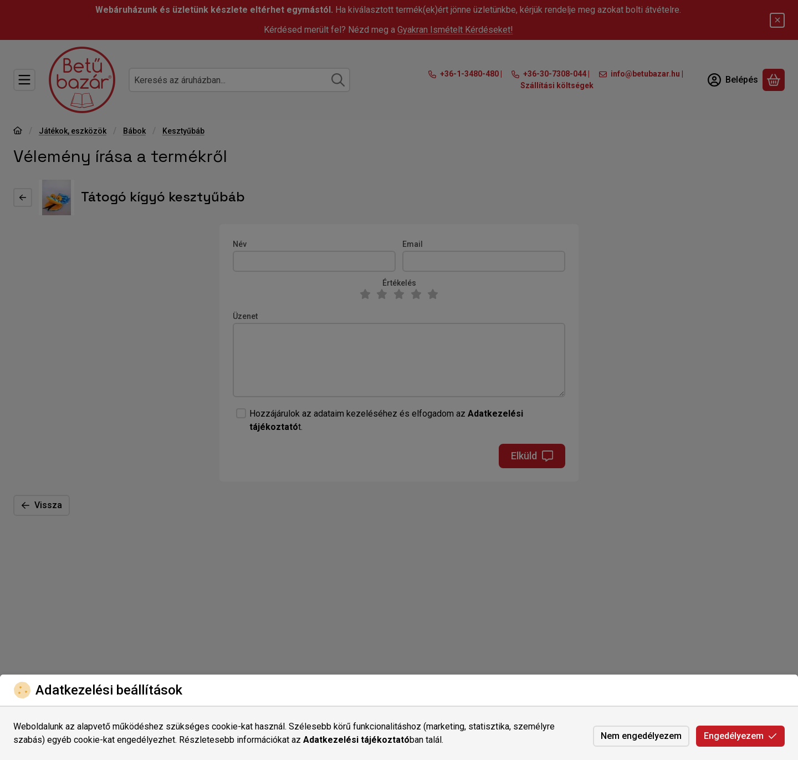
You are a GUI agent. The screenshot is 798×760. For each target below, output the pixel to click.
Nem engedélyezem (641, 736)
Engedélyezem (740, 736)
